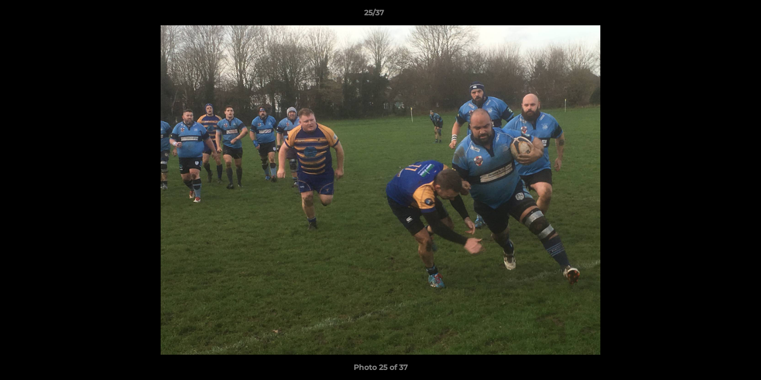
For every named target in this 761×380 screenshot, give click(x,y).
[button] (716, 15)
